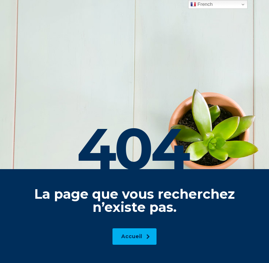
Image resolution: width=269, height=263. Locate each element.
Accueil (135, 236)
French (201, 4)
